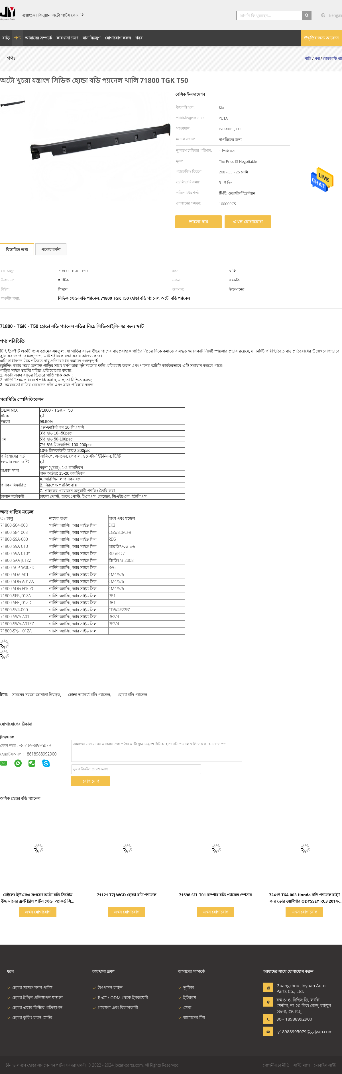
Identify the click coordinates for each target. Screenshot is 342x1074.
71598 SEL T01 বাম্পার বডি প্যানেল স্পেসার (215, 894)
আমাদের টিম (191, 1017)
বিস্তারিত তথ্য (17, 249)
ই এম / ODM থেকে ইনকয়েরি (120, 997)
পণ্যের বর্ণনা (51, 249)
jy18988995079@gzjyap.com (294, 1031)
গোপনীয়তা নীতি (276, 1065)
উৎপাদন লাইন (107, 987)
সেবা (184, 1007)
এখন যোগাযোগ (247, 222)
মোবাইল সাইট (325, 1065)
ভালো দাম (198, 222)
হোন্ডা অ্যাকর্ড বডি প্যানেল (89, 694)
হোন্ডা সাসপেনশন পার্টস (29, 987)
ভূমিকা (186, 987)
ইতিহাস (187, 997)
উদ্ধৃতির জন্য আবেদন (321, 38)
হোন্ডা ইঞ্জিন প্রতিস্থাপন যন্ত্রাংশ (35, 997)
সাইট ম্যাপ (302, 1065)
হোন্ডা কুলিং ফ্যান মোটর (29, 1017)
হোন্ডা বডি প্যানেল (132, 694)
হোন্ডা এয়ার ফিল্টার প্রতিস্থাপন (34, 1007)
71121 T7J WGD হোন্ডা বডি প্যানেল (126, 894)
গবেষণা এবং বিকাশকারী (115, 1007)
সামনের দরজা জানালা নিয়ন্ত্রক (36, 694)
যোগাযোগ (91, 781)
